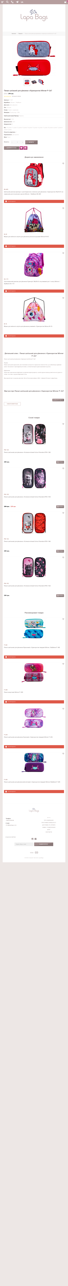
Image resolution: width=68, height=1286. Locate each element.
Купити (60, 462)
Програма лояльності (49, 822)
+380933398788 (10, 820)
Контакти (49, 832)
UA (22, 2)
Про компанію (49, 820)
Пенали (20, 33)
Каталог (14, 33)
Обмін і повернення (48, 827)
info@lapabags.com (11, 825)
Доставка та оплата (48, 825)
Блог (48, 829)
